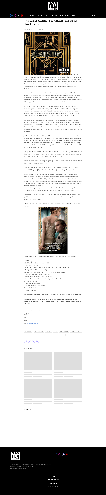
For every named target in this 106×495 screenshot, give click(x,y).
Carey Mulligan (39, 331)
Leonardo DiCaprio (76, 331)
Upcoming (60, 334)
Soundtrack (28, 334)
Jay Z (55, 331)
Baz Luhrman (28, 331)
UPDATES (69, 334)
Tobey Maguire (50, 334)
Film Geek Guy (28, 29)
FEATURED (48, 331)
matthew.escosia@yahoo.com (32, 323)
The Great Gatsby (38, 334)
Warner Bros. (77, 334)
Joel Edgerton (64, 331)
